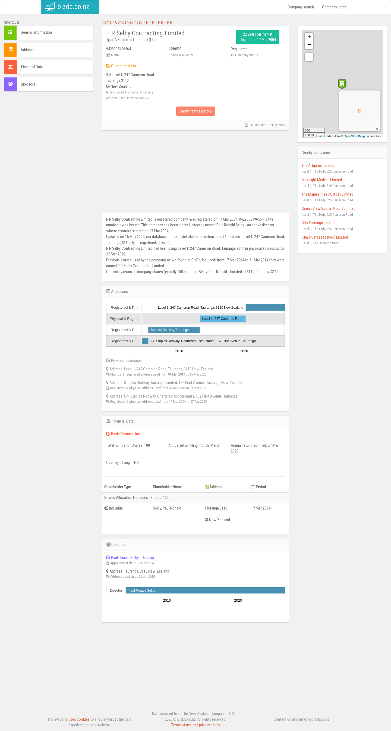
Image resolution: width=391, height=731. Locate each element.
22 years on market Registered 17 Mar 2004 (258, 37)
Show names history (196, 111)
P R (160, 22)
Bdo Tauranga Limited (318, 222)
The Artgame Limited (318, 165)
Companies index (128, 22)
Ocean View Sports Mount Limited (328, 208)
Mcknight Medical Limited (322, 179)
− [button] (309, 45)
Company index (334, 7)
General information (36, 32)
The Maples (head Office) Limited (327, 194)
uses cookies (79, 719)
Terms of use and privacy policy (195, 725)
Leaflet (320, 136)
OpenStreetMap (354, 136)
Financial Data (32, 66)
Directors (28, 84)
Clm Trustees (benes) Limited (325, 237)
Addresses (29, 49)
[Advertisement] (49, 131)
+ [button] (309, 37)
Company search (301, 7)
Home (106, 22)
